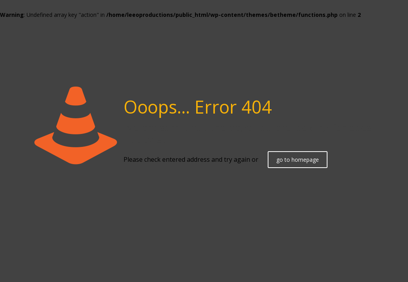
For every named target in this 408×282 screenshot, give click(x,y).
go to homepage (297, 159)
